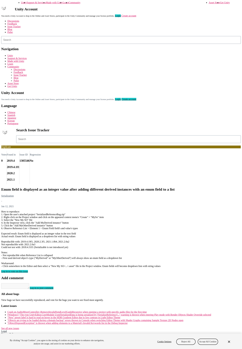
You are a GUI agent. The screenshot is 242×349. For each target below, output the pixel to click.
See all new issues (10, 329)
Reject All (185, 341)
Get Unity (225, 2)
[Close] (229, 341)
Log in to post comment (44, 289)
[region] (121, 341)
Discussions (13, 21)
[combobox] (121, 40)
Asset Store (214, 2)
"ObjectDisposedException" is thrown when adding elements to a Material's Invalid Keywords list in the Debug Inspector (67, 324)
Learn (66, 2)
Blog (9, 29)
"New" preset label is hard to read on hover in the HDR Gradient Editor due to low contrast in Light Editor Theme (63, 318)
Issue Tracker (14, 26)
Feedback (12, 23)
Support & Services (36, 2)
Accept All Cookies (208, 341)
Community (74, 2)
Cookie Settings (164, 341)
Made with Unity (54, 2)
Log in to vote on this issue (14, 271)
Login (118, 15)
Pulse (10, 32)
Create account (128, 15)
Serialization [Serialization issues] (7, 195)
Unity (24, 2)
